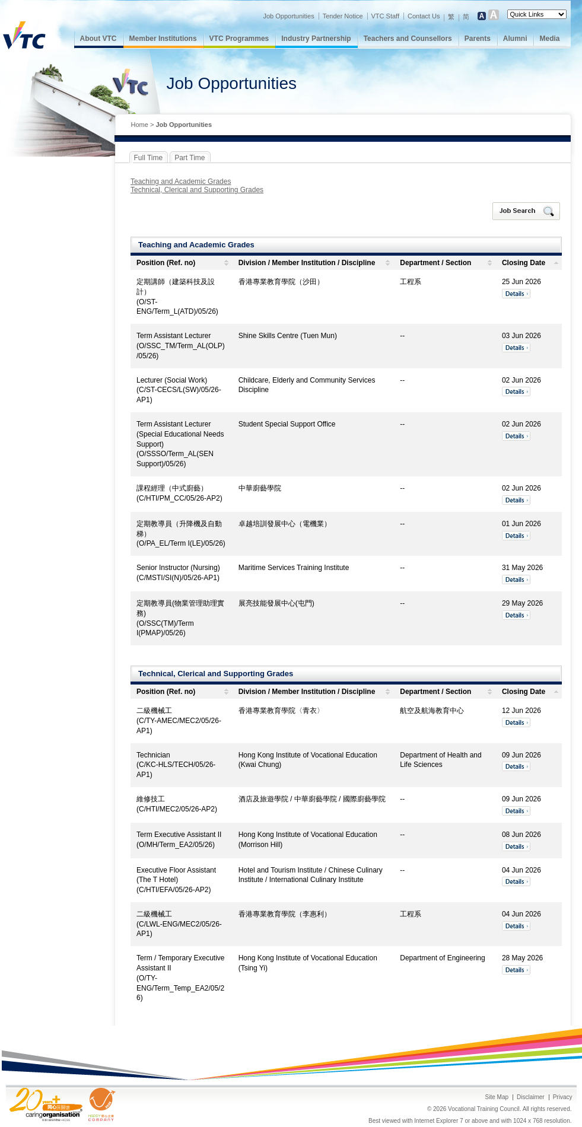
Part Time (189, 158)
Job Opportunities (288, 16)
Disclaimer (531, 1097)
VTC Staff (385, 16)
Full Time (148, 158)
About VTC (98, 38)
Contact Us (424, 16)
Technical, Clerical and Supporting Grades (197, 190)
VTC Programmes (239, 38)
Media (549, 38)
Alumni (515, 38)
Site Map (496, 1097)
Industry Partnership (316, 38)
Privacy (563, 1097)
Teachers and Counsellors (408, 38)
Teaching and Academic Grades (181, 181)
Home (139, 124)
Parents (478, 38)
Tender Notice (343, 16)
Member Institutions (163, 38)
